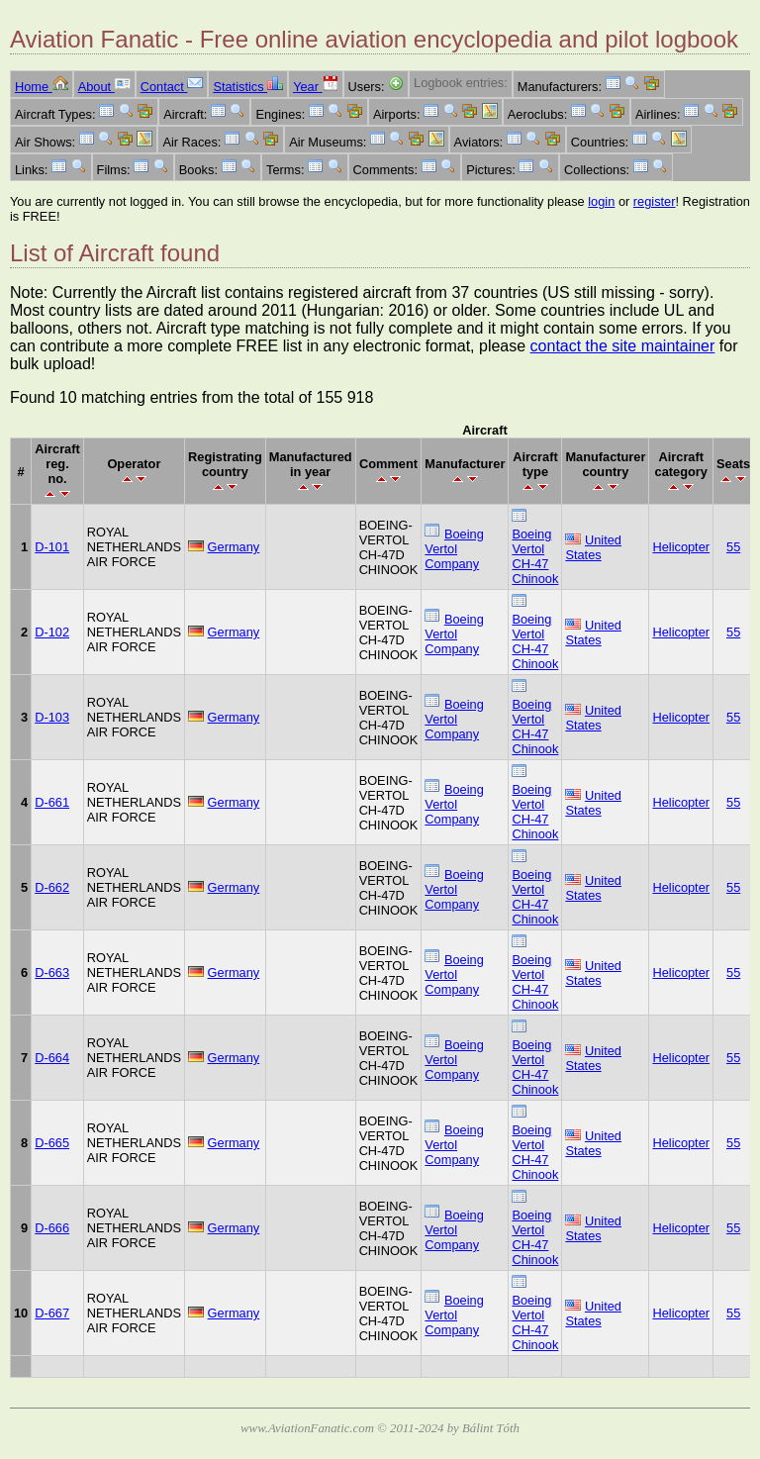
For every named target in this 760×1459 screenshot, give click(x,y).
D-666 (52, 1227)
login (601, 201)
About (104, 86)
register (654, 201)
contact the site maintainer (622, 346)
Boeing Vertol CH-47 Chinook (535, 556)
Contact (172, 86)
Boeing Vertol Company (454, 549)
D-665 (52, 1142)
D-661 (52, 802)
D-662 (52, 887)
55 (733, 546)
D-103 (52, 717)
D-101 (52, 546)
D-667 (52, 1313)
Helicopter (681, 546)
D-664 (52, 1057)
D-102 (52, 632)
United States (593, 547)
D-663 (52, 972)
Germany (234, 546)
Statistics (248, 86)
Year (315, 86)
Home (41, 86)
